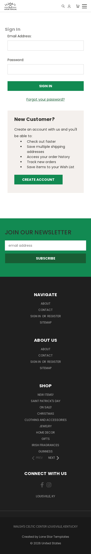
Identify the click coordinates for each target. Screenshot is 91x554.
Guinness (45, 451)
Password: (16, 59)
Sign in (35, 316)
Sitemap (45, 322)
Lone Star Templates (54, 537)
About (45, 303)
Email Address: (20, 36)
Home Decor (45, 432)
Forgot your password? (45, 99)
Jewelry (45, 426)
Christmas (45, 414)
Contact (45, 310)
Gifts (45, 439)
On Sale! (46, 407)
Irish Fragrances (45, 445)
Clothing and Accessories (46, 420)
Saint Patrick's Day (45, 401)
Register (54, 316)
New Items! (46, 395)
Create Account (38, 179)
